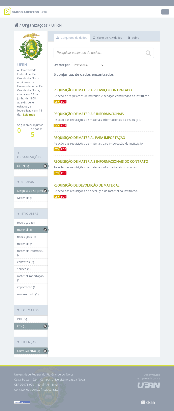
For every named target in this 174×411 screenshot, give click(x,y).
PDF (63, 101)
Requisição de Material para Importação (89, 138)
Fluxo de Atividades (107, 38)
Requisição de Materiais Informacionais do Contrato (101, 161)
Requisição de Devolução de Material (86, 185)
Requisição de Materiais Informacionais (89, 114)
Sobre (133, 38)
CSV (56, 101)
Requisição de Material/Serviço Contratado (93, 90)
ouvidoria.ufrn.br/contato (42, 389)
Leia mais (29, 114)
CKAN (148, 402)
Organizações (35, 25)
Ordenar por (61, 65)
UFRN (56, 25)
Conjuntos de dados (71, 38)
